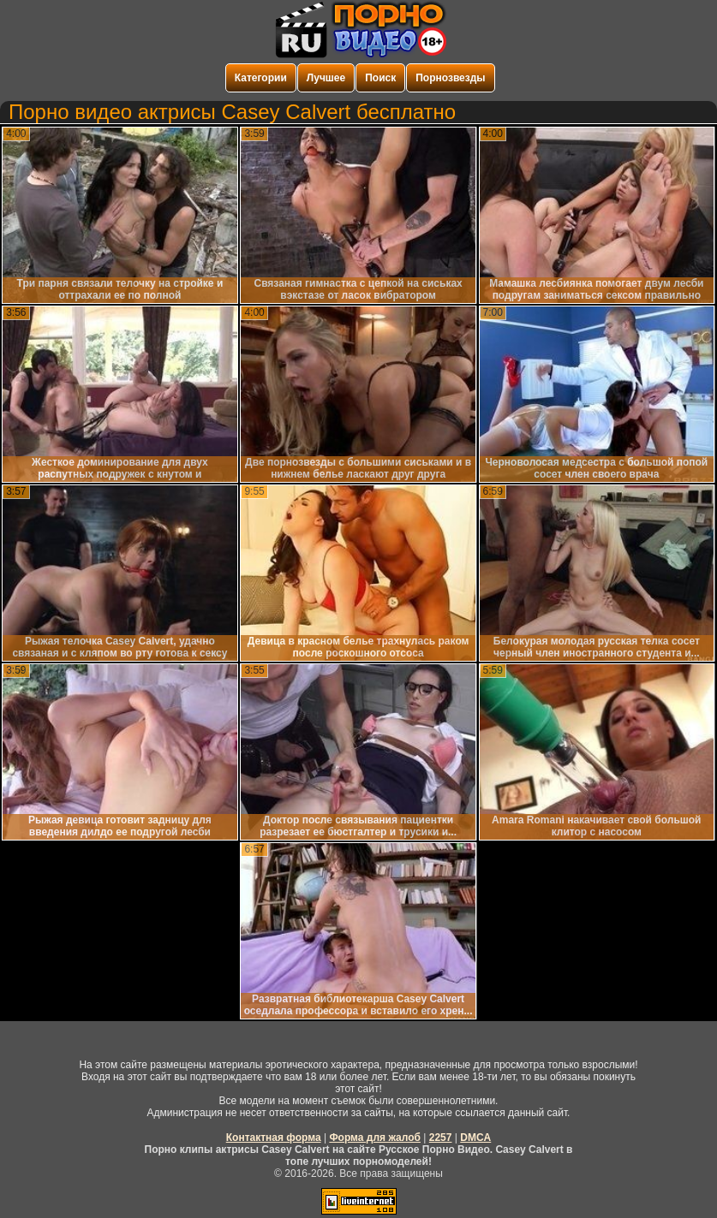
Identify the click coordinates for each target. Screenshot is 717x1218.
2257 (440, 1138)
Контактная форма (273, 1138)
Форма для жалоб (375, 1138)
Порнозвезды (450, 78)
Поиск (380, 78)
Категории (261, 78)
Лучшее (326, 78)
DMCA (475, 1138)
